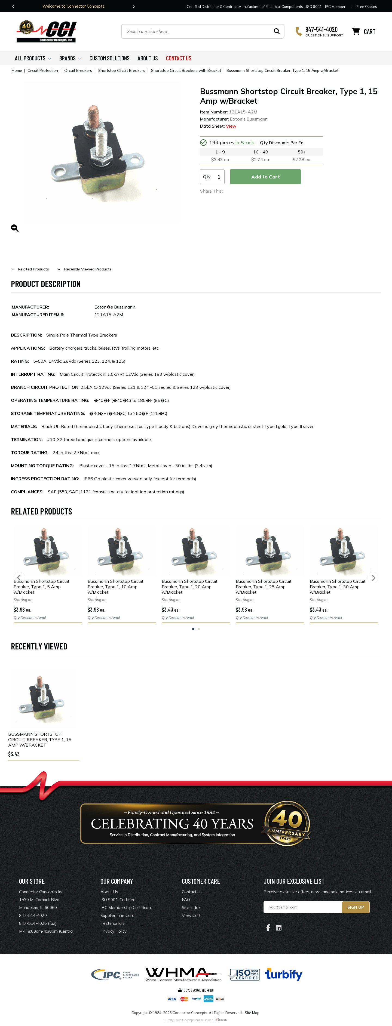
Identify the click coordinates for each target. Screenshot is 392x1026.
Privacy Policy (113, 932)
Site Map (252, 1013)
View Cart (191, 916)
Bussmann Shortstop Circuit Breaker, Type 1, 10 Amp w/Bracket (115, 587)
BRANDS (70, 58)
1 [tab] (193, 630)
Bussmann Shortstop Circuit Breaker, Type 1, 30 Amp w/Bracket (338, 587)
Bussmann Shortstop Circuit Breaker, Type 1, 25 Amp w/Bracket (264, 587)
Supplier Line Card (117, 916)
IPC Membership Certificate (126, 908)
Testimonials (112, 924)
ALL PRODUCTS (33, 58)
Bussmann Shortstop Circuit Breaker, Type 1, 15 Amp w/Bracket (39, 740)
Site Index (191, 908)
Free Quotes (367, 6)
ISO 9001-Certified (118, 900)
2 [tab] (199, 630)
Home (17, 71)
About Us (109, 892)
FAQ (186, 900)
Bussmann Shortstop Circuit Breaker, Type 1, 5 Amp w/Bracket (41, 587)
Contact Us (192, 892)
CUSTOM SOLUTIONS (110, 58)
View (231, 127)
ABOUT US (148, 58)
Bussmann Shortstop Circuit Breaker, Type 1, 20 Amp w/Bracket (190, 587)
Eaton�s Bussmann (114, 307)
